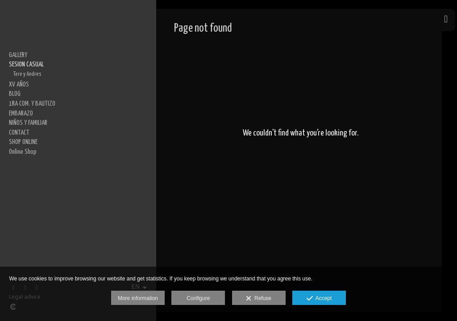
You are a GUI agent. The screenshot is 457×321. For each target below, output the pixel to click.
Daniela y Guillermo (33, 160)
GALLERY (18, 55)
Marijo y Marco (28, 103)
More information (138, 298)
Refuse (258, 298)
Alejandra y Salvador (35, 141)
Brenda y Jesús (29, 93)
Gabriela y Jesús (30, 122)
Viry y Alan (24, 151)
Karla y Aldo (25, 131)
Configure (198, 298)
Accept (319, 298)
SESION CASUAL (26, 64)
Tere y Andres (27, 74)
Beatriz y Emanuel (32, 112)
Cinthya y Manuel (31, 83)
